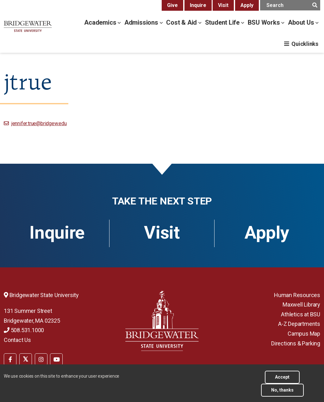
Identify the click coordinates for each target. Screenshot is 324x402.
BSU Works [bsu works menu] (265, 22)
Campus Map (304, 333)
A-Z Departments (299, 323)
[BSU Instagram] (41, 359)
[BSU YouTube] (56, 359)
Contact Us (17, 340)
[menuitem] (10, 358)
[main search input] (290, 5)
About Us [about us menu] (301, 22)
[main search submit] (314, 5)
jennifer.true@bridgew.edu (39, 123)
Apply (246, 5)
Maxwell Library (301, 304)
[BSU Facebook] (10, 359)
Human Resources (297, 295)
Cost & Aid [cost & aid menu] (182, 22)
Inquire (198, 5)
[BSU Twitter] (25, 359)
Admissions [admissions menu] (142, 22)
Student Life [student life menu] (223, 22)
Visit (223, 5)
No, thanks (282, 390)
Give (172, 5)
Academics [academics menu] (101, 22)
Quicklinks (304, 43)
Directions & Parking (295, 343)
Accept (282, 377)
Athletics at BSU (300, 314)
